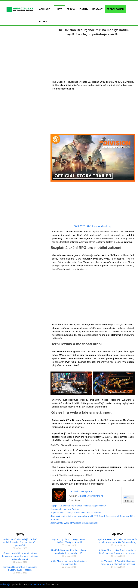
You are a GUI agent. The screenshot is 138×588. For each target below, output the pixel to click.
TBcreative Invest (37, 584)
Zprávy (71, 9)
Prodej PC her (115, 9)
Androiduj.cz (6, 584)
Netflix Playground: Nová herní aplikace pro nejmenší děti (68, 562)
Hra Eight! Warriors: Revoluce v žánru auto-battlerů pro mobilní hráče (68, 551)
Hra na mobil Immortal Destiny (64, 509)
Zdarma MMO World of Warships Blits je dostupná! (74, 523)
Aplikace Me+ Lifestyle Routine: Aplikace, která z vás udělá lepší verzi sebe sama (118, 551)
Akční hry (91, 226)
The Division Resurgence (80, 491)
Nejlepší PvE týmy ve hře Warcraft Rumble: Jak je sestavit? (78, 505)
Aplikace (44, 9)
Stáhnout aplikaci (129, 496)
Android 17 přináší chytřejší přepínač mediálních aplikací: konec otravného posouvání (20, 542)
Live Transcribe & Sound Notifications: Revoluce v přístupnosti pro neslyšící (117, 562)
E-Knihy (84, 9)
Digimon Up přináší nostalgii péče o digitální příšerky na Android (68, 541)
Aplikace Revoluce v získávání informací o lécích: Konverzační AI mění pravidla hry (117, 541)
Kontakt (97, 9)
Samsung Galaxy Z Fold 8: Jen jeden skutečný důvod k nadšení (20, 568)
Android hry (104, 226)
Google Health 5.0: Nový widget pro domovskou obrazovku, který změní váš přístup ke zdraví (20, 556)
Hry (59, 9)
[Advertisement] (92, 58)
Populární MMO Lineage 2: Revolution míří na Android (75, 512)
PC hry (43, 21)
